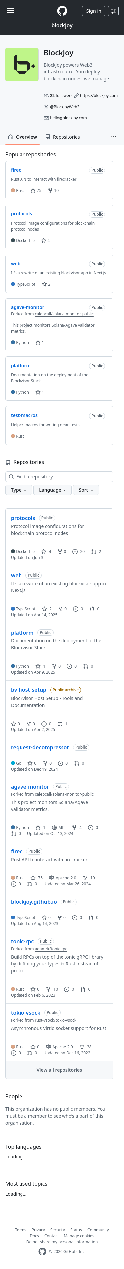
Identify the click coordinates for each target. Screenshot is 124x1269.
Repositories (62, 137)
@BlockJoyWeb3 (64, 107)
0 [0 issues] (78, 609)
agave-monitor (30, 786)
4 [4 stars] (46, 551)
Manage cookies (79, 1236)
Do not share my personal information (62, 1242)
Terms (20, 1230)
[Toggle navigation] (10, 11)
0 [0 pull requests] (94, 609)
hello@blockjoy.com (68, 118)
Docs (34, 1236)
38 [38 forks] (85, 1047)
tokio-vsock (25, 1012)
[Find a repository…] (59, 476)
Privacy (38, 1230)
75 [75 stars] (36, 878)
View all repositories (59, 1070)
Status (76, 1230)
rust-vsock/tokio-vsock (56, 1020)
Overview (22, 137)
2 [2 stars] (47, 609)
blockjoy (62, 25)
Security (57, 1230)
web (16, 575)
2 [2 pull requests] (96, 551)
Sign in (93, 11)
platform (22, 632)
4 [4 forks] (77, 827)
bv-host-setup (28, 689)
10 (53, 190)
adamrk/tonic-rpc (51, 949)
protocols (23, 518)
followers (61, 95)
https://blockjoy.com (99, 95)
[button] (113, 137)
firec (16, 851)
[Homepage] (62, 10)
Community (98, 1230)
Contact (51, 1236)
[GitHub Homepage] (42, 1251)
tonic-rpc (22, 941)
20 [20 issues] (78, 551)
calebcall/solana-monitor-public (64, 314)
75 (35, 190)
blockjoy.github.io (34, 901)
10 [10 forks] (89, 878)
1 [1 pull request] (62, 724)
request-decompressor (40, 747)
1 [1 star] (40, 666)
